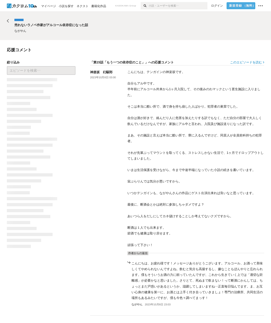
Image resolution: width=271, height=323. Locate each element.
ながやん (136, 304)
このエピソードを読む (247, 62)
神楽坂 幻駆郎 (101, 72)
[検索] (145, 5)
